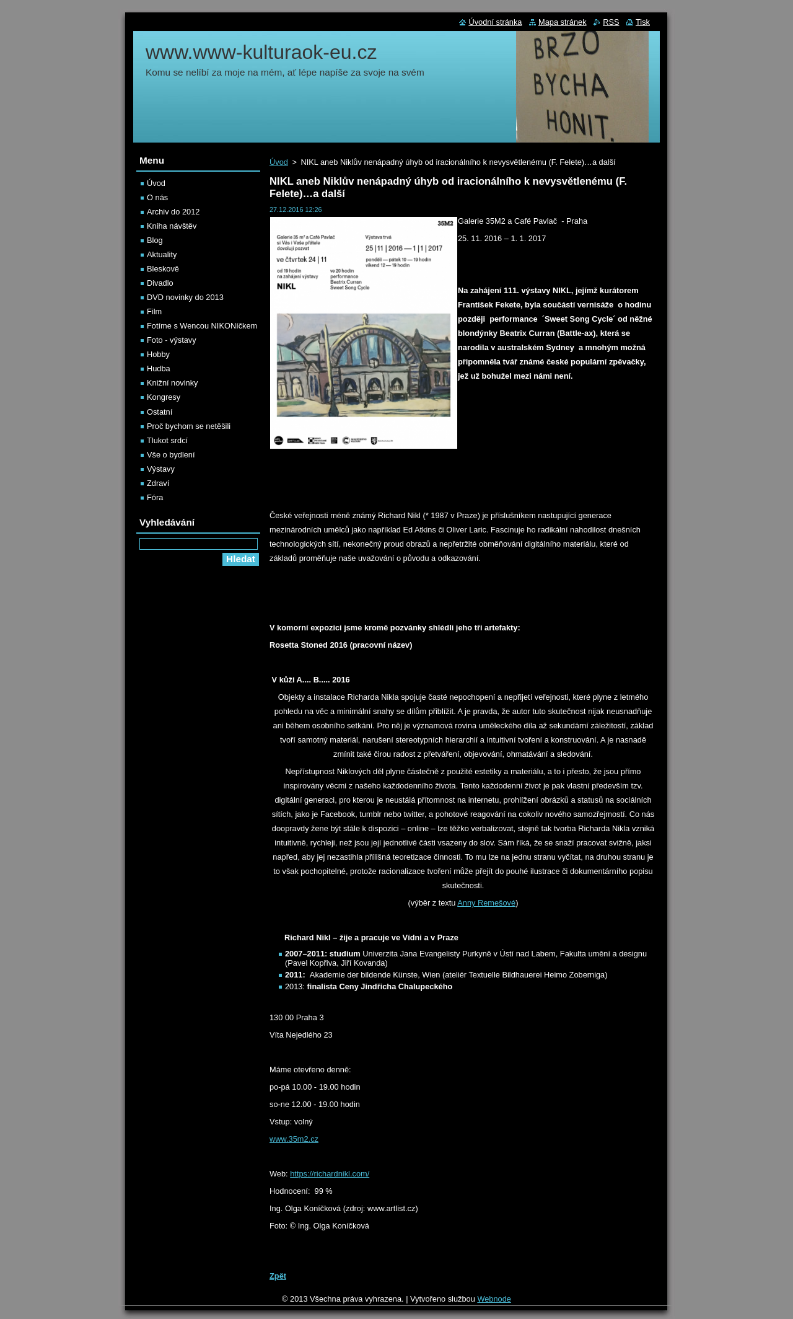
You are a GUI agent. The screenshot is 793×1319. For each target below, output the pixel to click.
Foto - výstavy (171, 340)
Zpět (277, 1276)
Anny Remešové (486, 902)
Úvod (278, 162)
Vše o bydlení (171, 454)
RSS (611, 22)
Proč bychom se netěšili (188, 426)
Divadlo (160, 283)
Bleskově (163, 268)
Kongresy (163, 397)
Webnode (494, 1299)
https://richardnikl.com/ (329, 1173)
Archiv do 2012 (173, 211)
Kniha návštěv (171, 226)
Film (154, 311)
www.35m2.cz (293, 1139)
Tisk (643, 22)
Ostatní (159, 412)
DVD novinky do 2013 (185, 297)
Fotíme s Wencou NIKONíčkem (202, 325)
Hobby (158, 354)
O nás (157, 197)
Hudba (158, 368)
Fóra (155, 497)
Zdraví (158, 483)
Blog (155, 240)
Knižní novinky (172, 382)
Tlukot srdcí (167, 440)
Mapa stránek (562, 22)
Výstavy (161, 469)
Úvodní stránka (495, 22)
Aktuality (162, 254)
